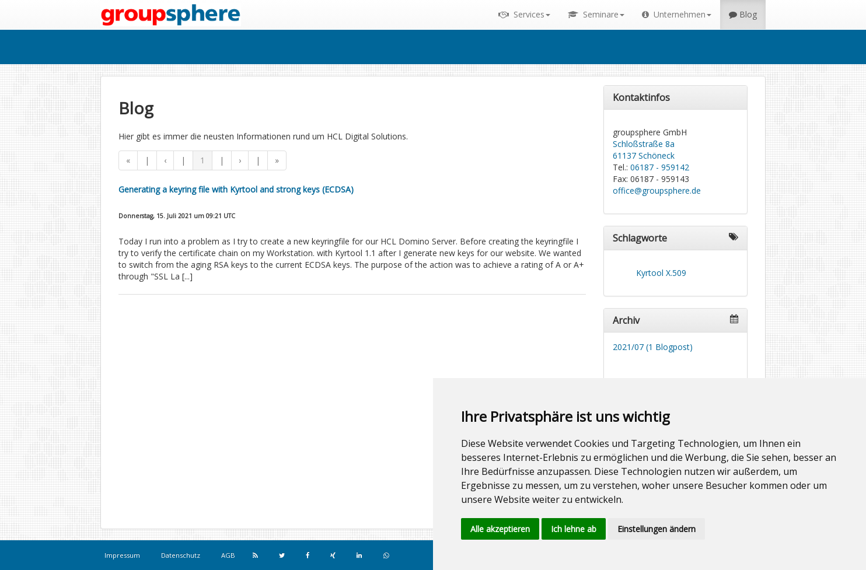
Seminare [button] (596, 14)
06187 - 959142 (659, 167)
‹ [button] (165, 160)
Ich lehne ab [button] (573, 528)
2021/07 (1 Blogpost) (653, 346)
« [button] (128, 160)
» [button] (277, 160)
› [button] (240, 160)
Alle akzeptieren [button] (500, 528)
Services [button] (524, 14)
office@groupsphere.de (657, 190)
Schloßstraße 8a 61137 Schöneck (644, 149)
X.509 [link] (676, 272)
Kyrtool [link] (650, 272)
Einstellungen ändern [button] (656, 528)
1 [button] (202, 160)
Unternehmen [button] (676, 14)
